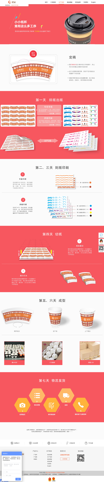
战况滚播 (49, 454)
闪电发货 (70, 443)
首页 (46, 2)
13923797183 (64, 455)
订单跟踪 (53, 2)
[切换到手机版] (61, 472)
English (93, 2)
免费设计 (15, 443)
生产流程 (61, 2)
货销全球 (52, 443)
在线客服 (64, 459)
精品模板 (69, 2)
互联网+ (86, 2)
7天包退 (89, 443)
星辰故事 (78, 2)
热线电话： (11, 5)
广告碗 (35, 457)
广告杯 (35, 454)
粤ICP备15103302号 (51, 472)
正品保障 (33, 443)
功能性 (35, 459)
